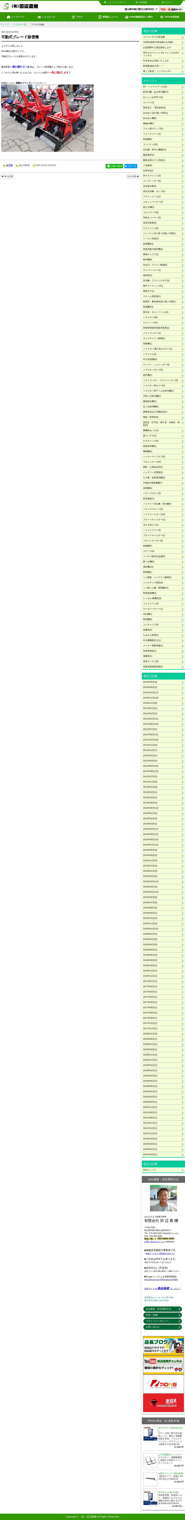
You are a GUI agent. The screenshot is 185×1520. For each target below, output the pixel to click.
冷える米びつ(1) (151, 525)
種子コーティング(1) (153, 286)
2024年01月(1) (150, 1149)
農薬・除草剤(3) (151, 417)
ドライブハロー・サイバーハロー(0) (160, 380)
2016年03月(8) (150, 939)
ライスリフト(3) (151, 603)
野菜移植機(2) (149, 593)
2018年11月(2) (150, 1054)
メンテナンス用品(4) (153, 582)
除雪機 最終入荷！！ (153, 66)
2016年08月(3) (150, 960)
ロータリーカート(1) (153, 609)
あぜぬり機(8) (149, 118)
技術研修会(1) (149, 651)
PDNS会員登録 (169, 17)
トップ (5, 24)
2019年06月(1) (150, 1086)
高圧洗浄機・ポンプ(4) (154, 191)
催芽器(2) (147, 275)
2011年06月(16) (150, 724)
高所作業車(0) (149, 223)
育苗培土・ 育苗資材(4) (154, 107)
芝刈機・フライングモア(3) (156, 280)
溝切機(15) (148, 567)
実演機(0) (147, 619)
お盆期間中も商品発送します (157, 47)
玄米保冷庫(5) (149, 186)
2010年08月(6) (150, 682)
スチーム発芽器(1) (152, 296)
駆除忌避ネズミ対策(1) (154, 160)
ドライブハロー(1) (152, 333)
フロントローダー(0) (153, 540)
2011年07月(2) (150, 729)
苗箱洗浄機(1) (149, 446)
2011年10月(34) (150, 739)
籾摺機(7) (147, 546)
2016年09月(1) (150, 965)
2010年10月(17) (150, 692)
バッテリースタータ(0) (154, 514)
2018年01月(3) (150, 1033)
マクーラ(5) (148, 551)
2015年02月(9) (150, 876)
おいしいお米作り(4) (153, 97)
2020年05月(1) (150, 1102)
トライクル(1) (149, 354)
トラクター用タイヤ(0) (154, 385)
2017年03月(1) (150, 991)
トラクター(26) (150, 317)
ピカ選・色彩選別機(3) (154, 477)
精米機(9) (147, 259)
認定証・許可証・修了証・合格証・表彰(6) (161, 423)
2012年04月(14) (150, 766)
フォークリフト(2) (152, 134)
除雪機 (9, 165)
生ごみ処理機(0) (151, 406)
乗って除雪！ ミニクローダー (157, 71)
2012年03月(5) (150, 760)
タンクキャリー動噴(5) (154, 338)
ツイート (130, 166)
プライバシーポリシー (157, 1321)
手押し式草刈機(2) (152, 396)
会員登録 (141, 2)
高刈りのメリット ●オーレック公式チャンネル (161, 54)
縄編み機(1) (148, 123)
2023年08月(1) (150, 1144)
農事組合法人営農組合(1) (155, 412)
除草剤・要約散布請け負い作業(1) (159, 301)
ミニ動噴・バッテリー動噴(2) (157, 577)
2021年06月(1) (150, 1117)
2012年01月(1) (150, 755)
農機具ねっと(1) (151, 430)
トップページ (15, 17)
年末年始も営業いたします (156, 60)
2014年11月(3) (150, 860)
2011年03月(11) (150, 718)
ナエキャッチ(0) (151, 441)
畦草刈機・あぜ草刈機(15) (156, 92)
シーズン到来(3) (151, 238)
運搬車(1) (147, 656)
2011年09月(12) (150, 734)
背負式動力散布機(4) (153, 249)
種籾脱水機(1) (149, 401)
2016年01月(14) (150, 928)
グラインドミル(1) (152, 196)
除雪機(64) (148, 244)
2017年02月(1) (150, 986)
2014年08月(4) (150, 850)
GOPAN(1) (148, 170)
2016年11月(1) (150, 976)
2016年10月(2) (150, 970)
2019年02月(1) (150, 1070)
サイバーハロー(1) (152, 270)
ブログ (77, 17)
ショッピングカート (115, 2)
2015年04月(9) (150, 886)
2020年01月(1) (150, 1091)
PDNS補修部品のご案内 (139, 17)
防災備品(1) (148, 498)
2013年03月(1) (150, 797)
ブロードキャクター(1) (154, 519)
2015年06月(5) (150, 897)
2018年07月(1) (150, 1044)
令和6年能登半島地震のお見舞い (159, 42)
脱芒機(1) (147, 375)
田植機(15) (148, 307)
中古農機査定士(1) (152, 640)
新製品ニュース (108, 17)
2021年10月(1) (150, 1128)
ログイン (167, 2)
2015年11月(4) (150, 923)
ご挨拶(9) (147, 165)
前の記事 (8, 176)
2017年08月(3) (150, 1012)
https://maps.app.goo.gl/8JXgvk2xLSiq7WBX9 (161, 1280)
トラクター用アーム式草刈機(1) (158, 391)
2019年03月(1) (150, 1075)
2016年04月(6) (150, 944)
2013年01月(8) (150, 787)
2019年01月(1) (150, 1065)
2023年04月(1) (150, 1138)
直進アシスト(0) (151, 661)
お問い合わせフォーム (154, 1242)
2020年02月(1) (150, 1096)
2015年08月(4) (150, 907)
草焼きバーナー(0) (152, 217)
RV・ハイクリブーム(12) (155, 86)
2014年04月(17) (150, 829)
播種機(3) (147, 451)
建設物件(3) (148, 155)
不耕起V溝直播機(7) (152, 483)
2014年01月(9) (150, 813)
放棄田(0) (147, 630)
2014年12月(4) (150, 865)
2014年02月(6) (150, 818)
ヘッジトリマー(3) (152, 530)
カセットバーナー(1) (153, 202)
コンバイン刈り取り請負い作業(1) (159, 233)
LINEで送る (114, 166)
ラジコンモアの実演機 (154, 37)
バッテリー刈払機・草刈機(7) (157, 504)
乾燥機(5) (147, 139)
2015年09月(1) (150, 913)
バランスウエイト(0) (153, 509)
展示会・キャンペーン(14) (156, 312)
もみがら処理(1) (151, 635)
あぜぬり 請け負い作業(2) (155, 113)
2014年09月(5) (150, 855)
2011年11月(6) (150, 745)
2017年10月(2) (150, 1023)
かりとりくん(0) (151, 228)
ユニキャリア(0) (151, 624)
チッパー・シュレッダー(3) (156, 364)
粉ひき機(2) (148, 207)
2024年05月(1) (150, 1154)
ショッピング (46, 17)
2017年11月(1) (150, 1028)
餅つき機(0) (148, 561)
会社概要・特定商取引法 (158, 1309)
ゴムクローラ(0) (151, 212)
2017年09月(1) (150, 1018)
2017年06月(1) (150, 1007)
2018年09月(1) (150, 1049)
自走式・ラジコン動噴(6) (155, 265)
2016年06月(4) (150, 955)
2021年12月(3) (150, 1133)
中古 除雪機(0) (150, 359)
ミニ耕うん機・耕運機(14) (156, 588)
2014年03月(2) (150, 823)
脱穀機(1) (147, 343)
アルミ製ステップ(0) (153, 128)
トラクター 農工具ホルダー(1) (157, 349)
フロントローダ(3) (152, 462)
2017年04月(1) (150, 997)
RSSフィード (149, 1170)
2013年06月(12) (150, 808)
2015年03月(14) (150, 881)
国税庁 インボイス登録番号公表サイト (160, 1253)
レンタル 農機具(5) (152, 598)
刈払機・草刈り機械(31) (154, 149)
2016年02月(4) (150, 934)
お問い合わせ (153, 1327)
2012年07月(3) (150, 776)
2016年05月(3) (150, 949)
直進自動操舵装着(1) (153, 666)
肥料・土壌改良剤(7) (153, 467)
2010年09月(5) (150, 687)
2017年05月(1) (150, 1002)
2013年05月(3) (150, 802)
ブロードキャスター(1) (154, 535)
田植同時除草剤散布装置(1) (156, 328)
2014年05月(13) (150, 834)
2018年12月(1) (150, 1060)
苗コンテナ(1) (149, 435)
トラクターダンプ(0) (153, 370)
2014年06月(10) (150, 839)
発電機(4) (147, 488)
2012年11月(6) (150, 781)
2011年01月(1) (150, 708)
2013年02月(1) (150, 792)
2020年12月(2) (150, 1107)
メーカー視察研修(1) (153, 645)
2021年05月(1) (150, 1112)
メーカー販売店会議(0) (154, 556)
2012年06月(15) (150, 771)
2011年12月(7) (150, 750)
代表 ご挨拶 (152, 1315)
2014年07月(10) (150, 844)
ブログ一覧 (21, 24)
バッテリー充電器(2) (153, 472)
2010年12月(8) (150, 703)
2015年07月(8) (150, 902)
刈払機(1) (147, 614)
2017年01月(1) (150, 981)
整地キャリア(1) (151, 254)
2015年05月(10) (150, 892)
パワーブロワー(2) (152, 493)
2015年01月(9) (150, 871)
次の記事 (131, 176)
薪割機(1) (147, 572)
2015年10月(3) (150, 918)
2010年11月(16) (150, 697)
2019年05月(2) (150, 1081)
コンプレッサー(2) (152, 181)
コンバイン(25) (150, 144)
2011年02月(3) (150, 713)
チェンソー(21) (150, 322)
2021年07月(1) (150, 1123)
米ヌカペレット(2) (152, 175)
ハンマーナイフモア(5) (154, 456)
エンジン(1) (148, 102)
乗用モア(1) (148, 291)
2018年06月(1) (150, 1039)
